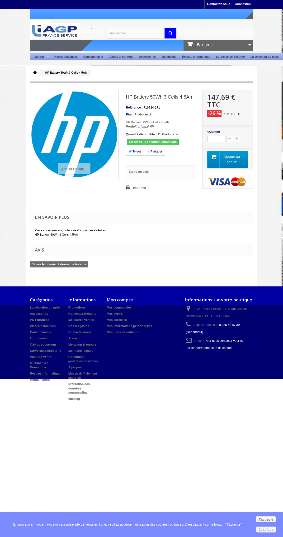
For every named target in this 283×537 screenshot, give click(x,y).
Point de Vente (40, 357)
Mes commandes (119, 307)
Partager (155, 151)
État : (130, 114)
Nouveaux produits (82, 313)
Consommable (93, 56)
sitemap (74, 398)
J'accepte (265, 519)
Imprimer (139, 188)
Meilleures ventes (81, 320)
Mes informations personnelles (129, 326)
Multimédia (168, 56)
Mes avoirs (115, 313)
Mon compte (120, 300)
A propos (75, 367)
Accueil (73, 338)
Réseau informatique (196, 56)
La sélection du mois (264, 56)
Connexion (243, 4)
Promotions (76, 307)
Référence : (134, 107)
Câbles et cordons (120, 56)
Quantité (213, 131)
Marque (40, 57)
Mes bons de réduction (123, 332)
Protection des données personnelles (79, 388)
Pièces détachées (66, 56)
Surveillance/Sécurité (230, 56)
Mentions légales (80, 350)
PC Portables (39, 320)
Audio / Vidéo (40, 379)
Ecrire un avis (138, 171)
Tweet (135, 151)
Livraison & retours (82, 344)
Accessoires (147, 56)
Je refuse (266, 530)
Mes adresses (117, 320)
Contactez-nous (218, 4)
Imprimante (38, 338)
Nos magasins (78, 326)
